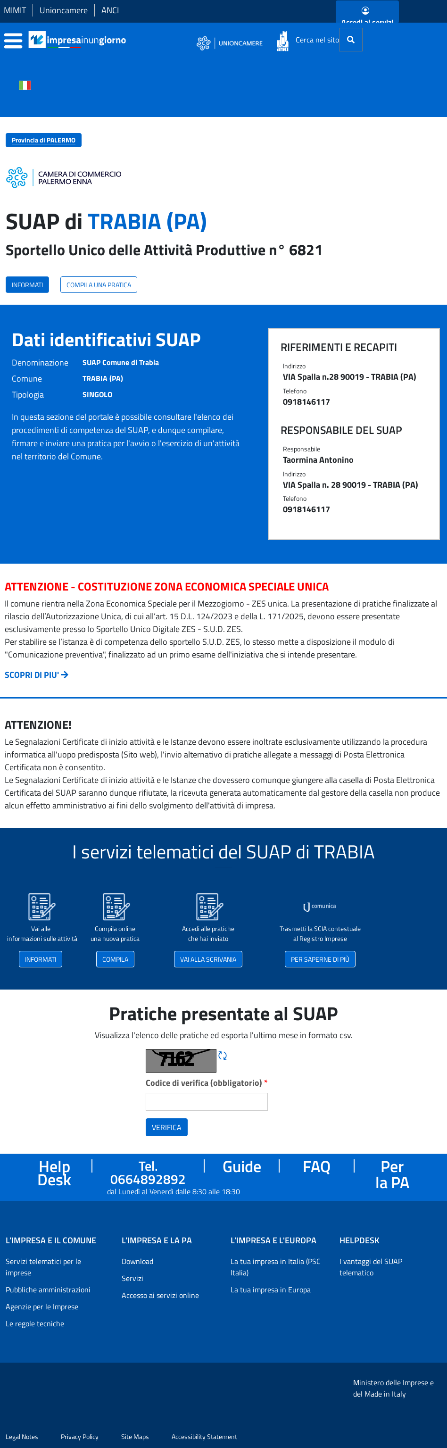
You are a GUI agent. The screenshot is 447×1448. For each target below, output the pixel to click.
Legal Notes (22, 1436)
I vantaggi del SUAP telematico (370, 1267)
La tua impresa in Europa (271, 1289)
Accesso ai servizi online (160, 1295)
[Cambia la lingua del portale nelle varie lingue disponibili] (25, 84)
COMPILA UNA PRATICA (98, 285)
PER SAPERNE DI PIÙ (320, 959)
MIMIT (15, 10)
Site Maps (135, 1436)
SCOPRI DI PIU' (32, 674)
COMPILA (115, 959)
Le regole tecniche (35, 1323)
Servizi (132, 1278)
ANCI (110, 10)
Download (137, 1261)
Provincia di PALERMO (43, 140)
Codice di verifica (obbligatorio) (207, 1082)
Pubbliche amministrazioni (48, 1289)
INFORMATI (27, 285)
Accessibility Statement (204, 1436)
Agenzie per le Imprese (42, 1306)
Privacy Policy (80, 1436)
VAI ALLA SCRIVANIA (208, 959)
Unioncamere (64, 10)
